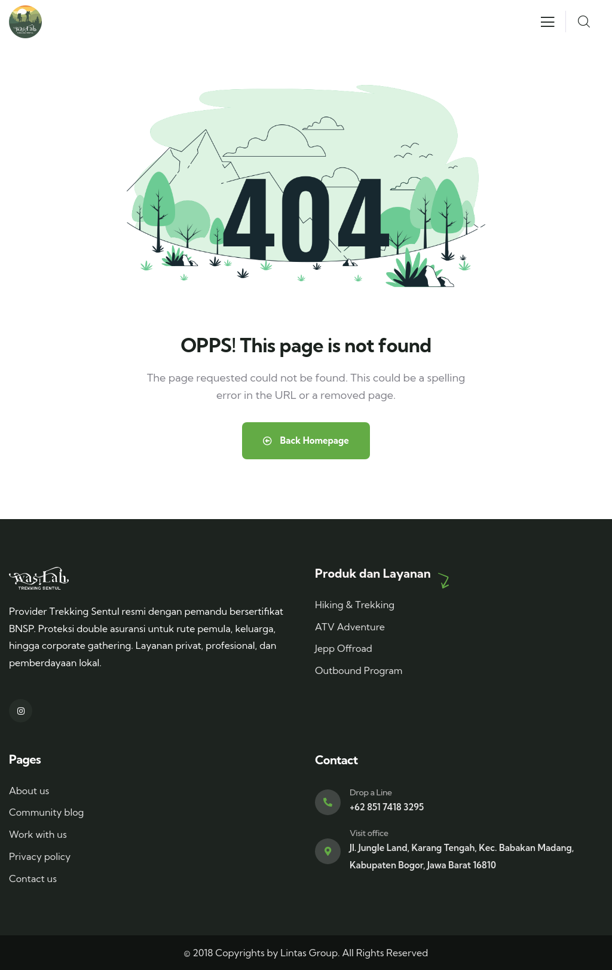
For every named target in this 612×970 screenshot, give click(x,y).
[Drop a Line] (328, 802)
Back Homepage (306, 440)
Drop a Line (371, 792)
